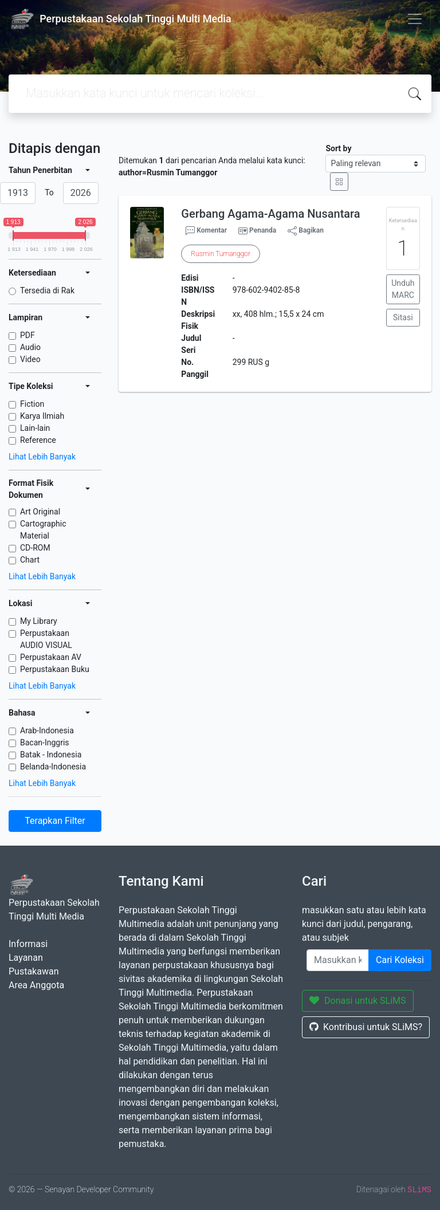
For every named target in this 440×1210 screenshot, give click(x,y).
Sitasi (403, 317)
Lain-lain (35, 428)
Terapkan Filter (55, 820)
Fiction (32, 403)
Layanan (26, 957)
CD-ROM (35, 547)
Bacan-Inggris (44, 742)
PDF (27, 335)
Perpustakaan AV (50, 657)
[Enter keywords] (338, 960)
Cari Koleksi (400, 959)
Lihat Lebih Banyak (42, 456)
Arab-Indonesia (47, 730)
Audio (30, 347)
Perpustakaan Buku (54, 669)
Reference (38, 440)
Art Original (40, 511)
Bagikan (306, 230)
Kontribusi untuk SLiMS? (365, 1027)
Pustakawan (33, 971)
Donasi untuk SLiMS (357, 1000)
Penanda (262, 230)
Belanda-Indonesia (53, 766)
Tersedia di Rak (47, 290)
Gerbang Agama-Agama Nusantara (270, 214)
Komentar (206, 230)
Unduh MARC (402, 289)
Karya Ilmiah (42, 416)
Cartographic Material (43, 529)
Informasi (28, 943)
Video (30, 359)
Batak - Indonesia (50, 754)
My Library (38, 621)
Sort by (338, 148)
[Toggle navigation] (415, 18)
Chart (30, 559)
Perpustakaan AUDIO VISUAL (46, 639)
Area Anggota (36, 985)
